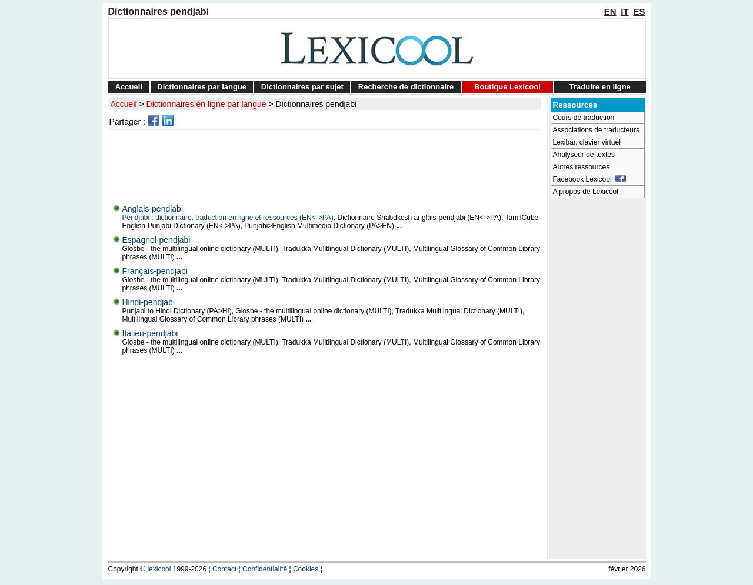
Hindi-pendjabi (148, 302)
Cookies (305, 569)
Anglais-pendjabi (153, 208)
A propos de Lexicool (585, 192)
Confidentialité (264, 569)
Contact (224, 569)
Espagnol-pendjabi (156, 240)
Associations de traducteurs (596, 130)
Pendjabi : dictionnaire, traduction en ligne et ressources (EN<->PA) (228, 217)
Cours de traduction (584, 117)
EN (610, 11)
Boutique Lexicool (507, 86)
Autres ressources (581, 167)
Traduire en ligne (600, 86)
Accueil (128, 86)
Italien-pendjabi (150, 333)
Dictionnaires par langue (201, 86)
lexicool (159, 569)
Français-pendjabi (155, 271)
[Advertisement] (327, 164)
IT (624, 11)
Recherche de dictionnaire (406, 86)
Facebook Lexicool (590, 179)
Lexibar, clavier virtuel (587, 142)
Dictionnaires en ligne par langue (206, 104)
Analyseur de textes (584, 155)
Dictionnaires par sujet (302, 86)
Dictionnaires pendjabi (316, 104)
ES (639, 11)
